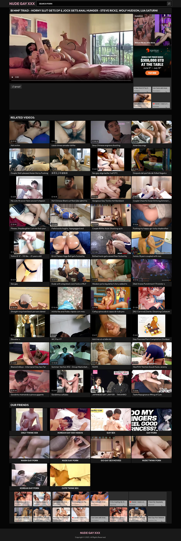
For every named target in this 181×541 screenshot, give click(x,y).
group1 (17, 86)
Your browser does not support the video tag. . (71, 48)
